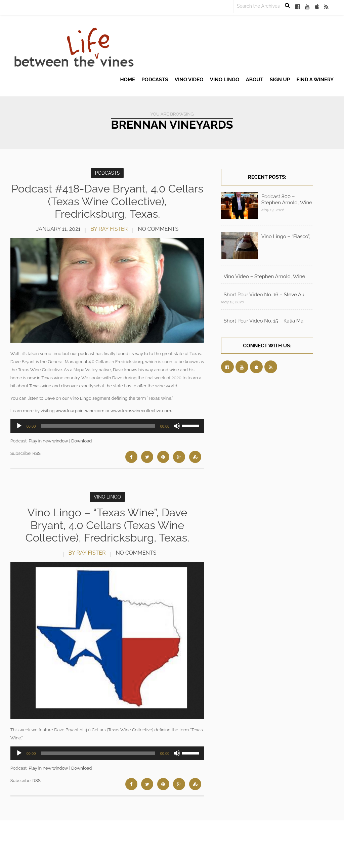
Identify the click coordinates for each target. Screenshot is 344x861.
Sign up (280, 80)
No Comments (158, 229)
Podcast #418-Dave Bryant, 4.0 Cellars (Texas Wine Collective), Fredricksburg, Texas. (107, 201)
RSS (37, 453)
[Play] (19, 426)
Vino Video (189, 80)
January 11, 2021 (58, 229)
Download (81, 440)
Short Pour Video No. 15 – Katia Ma (263, 321)
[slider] (98, 426)
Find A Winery (315, 80)
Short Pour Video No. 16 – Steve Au (264, 295)
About (254, 80)
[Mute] (176, 426)
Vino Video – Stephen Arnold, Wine (264, 276)
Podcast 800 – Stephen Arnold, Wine (286, 199)
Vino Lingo (225, 80)
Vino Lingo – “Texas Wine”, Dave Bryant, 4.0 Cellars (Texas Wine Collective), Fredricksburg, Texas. (107, 525)
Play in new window (48, 440)
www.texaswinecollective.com (141, 410)
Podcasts (154, 80)
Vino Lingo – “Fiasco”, (285, 236)
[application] (107, 426)
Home (127, 80)
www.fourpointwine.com (79, 410)
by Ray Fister (109, 229)
